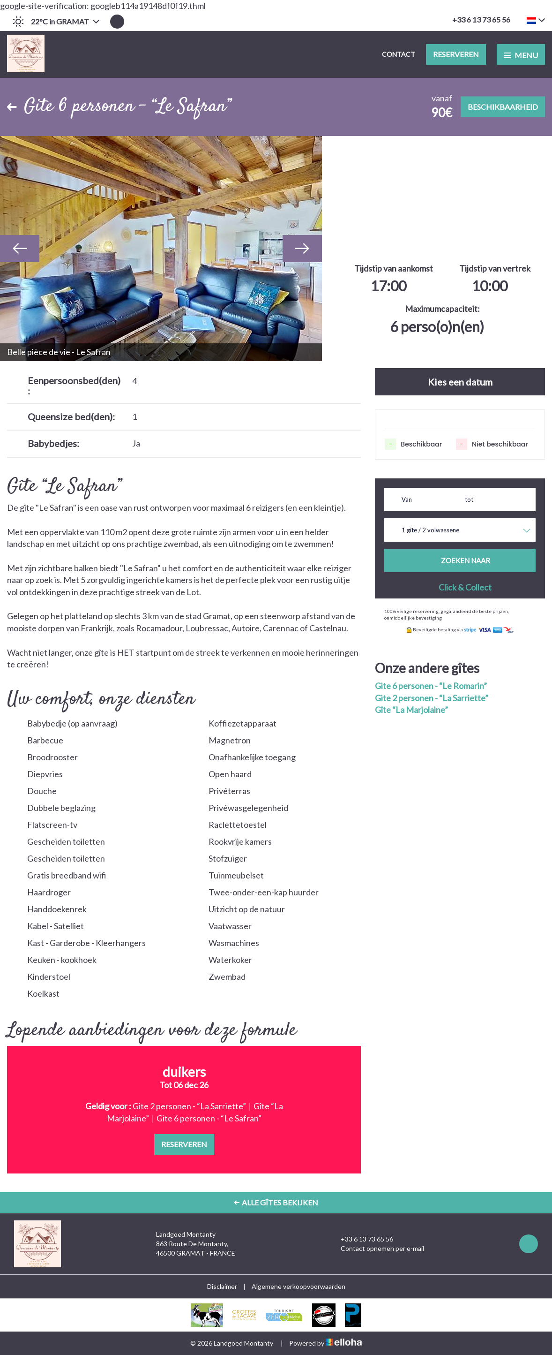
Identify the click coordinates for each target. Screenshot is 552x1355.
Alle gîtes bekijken (276, 1202)
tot (469, 499)
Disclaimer (222, 1286)
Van (407, 499)
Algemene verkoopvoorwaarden (298, 1286)
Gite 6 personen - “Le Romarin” (431, 686)
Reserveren (456, 54)
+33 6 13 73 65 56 (361, 1239)
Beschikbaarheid (503, 106)
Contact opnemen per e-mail (377, 1248)
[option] (161, 248)
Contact (398, 54)
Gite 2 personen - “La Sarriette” (431, 698)
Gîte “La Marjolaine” (411, 709)
